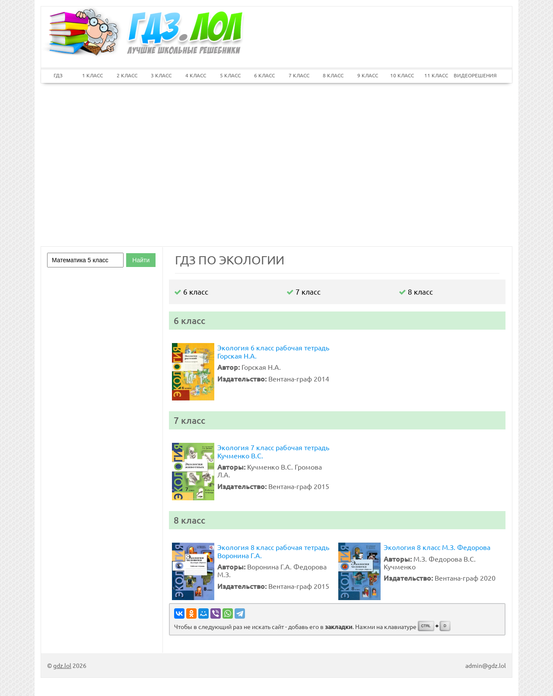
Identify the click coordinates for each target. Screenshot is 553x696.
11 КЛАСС (436, 75)
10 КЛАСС (402, 75)
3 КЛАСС (161, 75)
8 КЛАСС (333, 75)
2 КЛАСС (127, 75)
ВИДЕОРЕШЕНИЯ (471, 75)
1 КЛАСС (92, 75)
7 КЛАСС (299, 75)
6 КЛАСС (264, 75)
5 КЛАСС (230, 75)
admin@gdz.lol (485, 665)
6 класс (191, 291)
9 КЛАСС (367, 75)
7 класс (303, 291)
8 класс (416, 291)
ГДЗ (58, 75)
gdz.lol (62, 665)
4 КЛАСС (195, 75)
